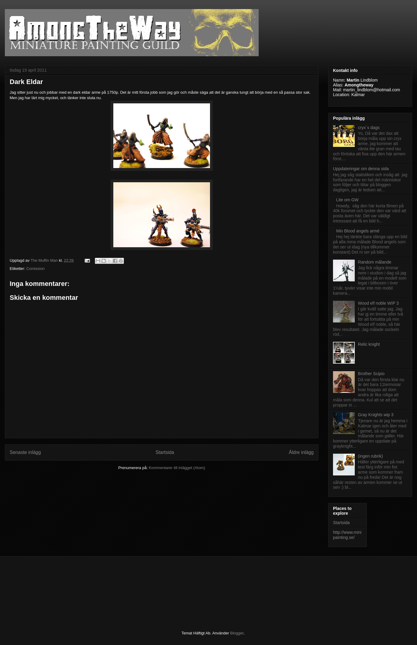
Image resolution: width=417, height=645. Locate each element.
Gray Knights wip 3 (376, 414)
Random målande (375, 262)
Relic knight (369, 344)
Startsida (165, 452)
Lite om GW (347, 199)
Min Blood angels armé (358, 231)
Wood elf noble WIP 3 (378, 303)
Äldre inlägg (301, 452)
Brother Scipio (371, 373)
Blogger (237, 633)
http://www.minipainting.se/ (347, 535)
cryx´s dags (369, 127)
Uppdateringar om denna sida (361, 168)
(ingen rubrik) (370, 456)
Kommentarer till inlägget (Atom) (177, 467)
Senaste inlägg (25, 452)
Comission (35, 268)
